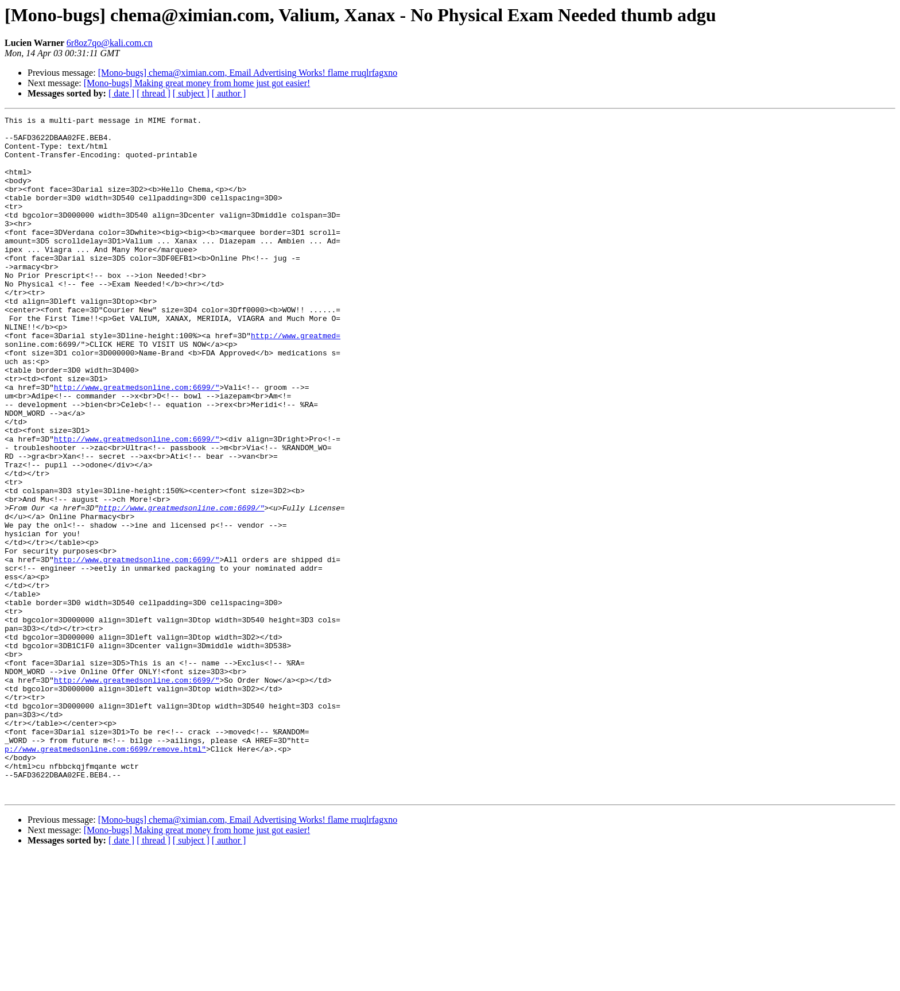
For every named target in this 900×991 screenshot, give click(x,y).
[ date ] (121, 93)
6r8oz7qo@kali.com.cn (110, 43)
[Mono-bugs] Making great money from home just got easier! (197, 83)
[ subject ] (191, 93)
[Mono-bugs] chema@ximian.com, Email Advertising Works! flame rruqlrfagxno (247, 73)
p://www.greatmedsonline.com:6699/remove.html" (105, 876)
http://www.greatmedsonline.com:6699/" (137, 442)
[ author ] (229, 93)
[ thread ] (153, 93)
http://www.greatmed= (295, 380)
